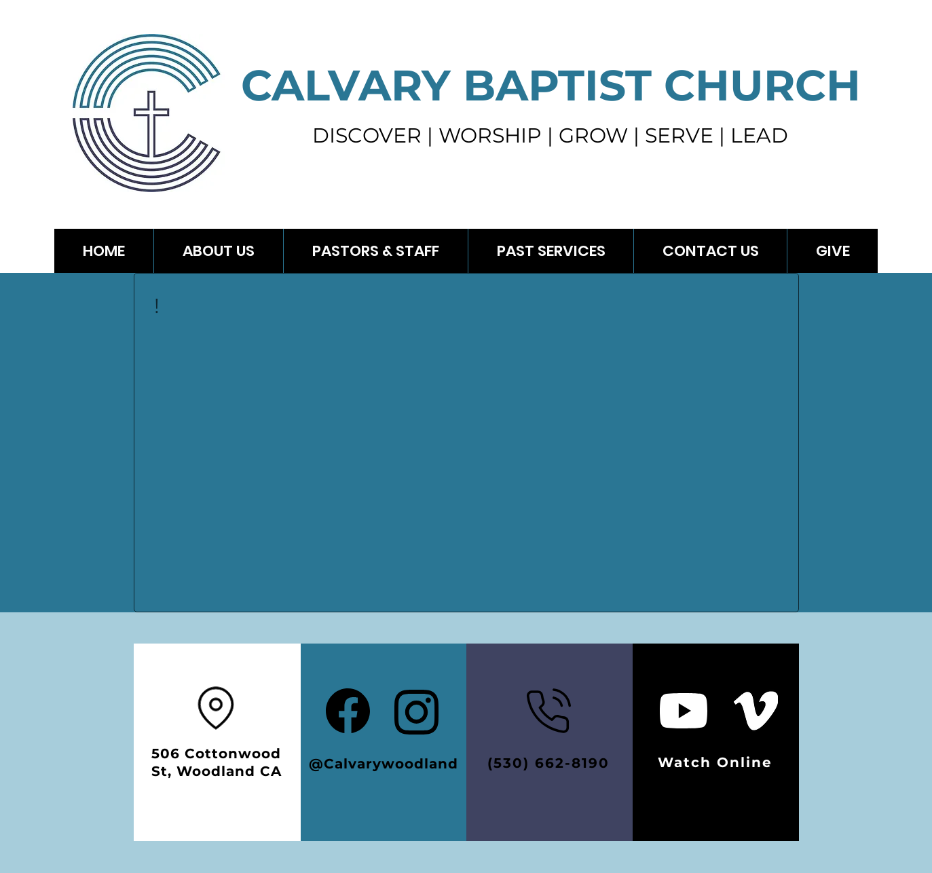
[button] (550, 251)
